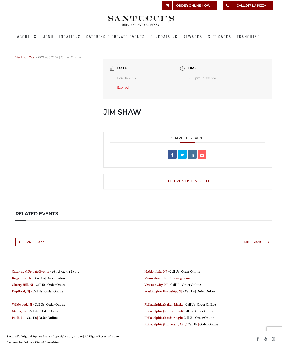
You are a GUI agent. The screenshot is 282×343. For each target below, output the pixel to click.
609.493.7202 (48, 57)
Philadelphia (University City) (166, 324)
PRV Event (31, 242)
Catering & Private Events (30, 271)
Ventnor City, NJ (156, 285)
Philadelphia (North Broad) (163, 311)
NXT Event (256, 242)
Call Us (174, 271)
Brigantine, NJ (22, 278)
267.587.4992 (61, 271)
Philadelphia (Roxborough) (163, 318)
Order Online (71, 57)
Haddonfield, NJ (155, 271)
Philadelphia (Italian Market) (164, 304)
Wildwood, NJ (22, 304)
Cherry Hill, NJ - (24, 285)
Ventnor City (25, 57)
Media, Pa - (20, 311)
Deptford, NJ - (22, 291)
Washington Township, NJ (163, 291)
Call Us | (41, 278)
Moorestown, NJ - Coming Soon (167, 278)
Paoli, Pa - (19, 318)
